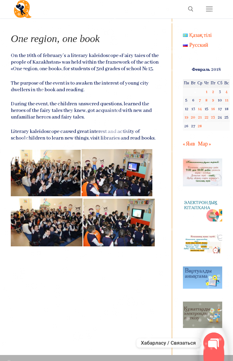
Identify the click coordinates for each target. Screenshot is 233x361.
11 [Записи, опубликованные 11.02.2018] (227, 100)
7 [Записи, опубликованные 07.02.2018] (200, 100)
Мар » (204, 144)
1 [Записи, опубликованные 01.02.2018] (207, 92)
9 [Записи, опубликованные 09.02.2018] (213, 100)
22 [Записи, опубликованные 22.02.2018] (206, 117)
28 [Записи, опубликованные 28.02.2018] (200, 126)
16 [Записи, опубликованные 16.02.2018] (213, 109)
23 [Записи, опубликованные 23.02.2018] (213, 117)
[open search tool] (190, 9)
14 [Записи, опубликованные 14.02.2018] (200, 109)
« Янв (189, 144)
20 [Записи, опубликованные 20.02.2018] (193, 117)
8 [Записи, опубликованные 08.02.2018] (206, 100)
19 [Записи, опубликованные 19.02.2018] (186, 117)
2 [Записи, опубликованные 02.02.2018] (213, 92)
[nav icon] (209, 9)
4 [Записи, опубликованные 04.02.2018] (227, 92)
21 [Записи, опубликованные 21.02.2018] (200, 117)
